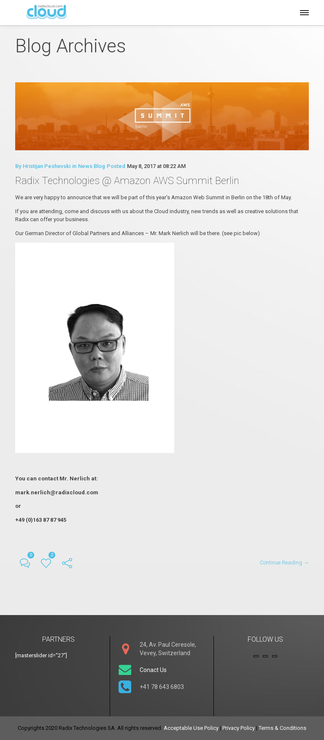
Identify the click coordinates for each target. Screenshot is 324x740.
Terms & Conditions (282, 728)
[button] (304, 11)
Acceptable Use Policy (191, 728)
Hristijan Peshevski (46, 166)
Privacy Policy (238, 728)
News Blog (91, 166)
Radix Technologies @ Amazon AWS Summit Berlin (127, 181)
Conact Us (153, 670)
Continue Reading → (284, 562)
